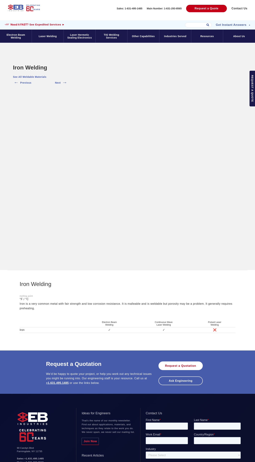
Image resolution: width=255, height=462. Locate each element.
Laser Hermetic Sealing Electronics (79, 36)
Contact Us (239, 8)
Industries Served (175, 36)
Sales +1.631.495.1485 (30, 458)
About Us (239, 36)
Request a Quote (207, 8)
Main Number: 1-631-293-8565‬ (164, 8)
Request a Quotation (180, 365)
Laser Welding (48, 36)
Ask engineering (180, 380)
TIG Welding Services (111, 36)
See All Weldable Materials (29, 76)
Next (61, 82)
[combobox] (198, 24)
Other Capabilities (143, 36)
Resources (207, 36)
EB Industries (24, 11)
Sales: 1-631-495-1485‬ (129, 8)
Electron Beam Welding (16, 36)
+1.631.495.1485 (57, 382)
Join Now (90, 441)
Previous (22, 82)
